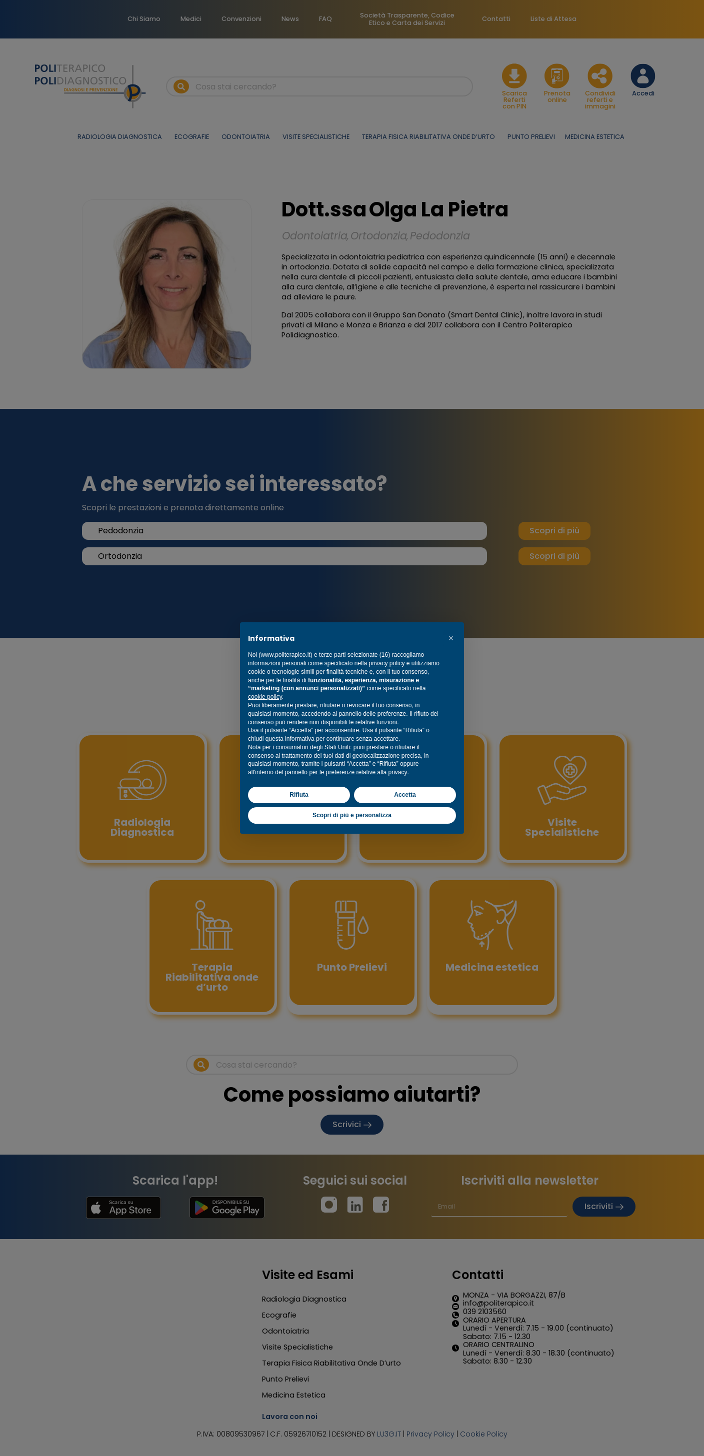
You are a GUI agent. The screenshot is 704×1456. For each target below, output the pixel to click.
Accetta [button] (405, 794)
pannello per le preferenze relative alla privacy (346, 772)
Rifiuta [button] (299, 794)
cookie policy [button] (265, 696)
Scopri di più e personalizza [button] (352, 815)
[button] (451, 638)
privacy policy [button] (386, 663)
